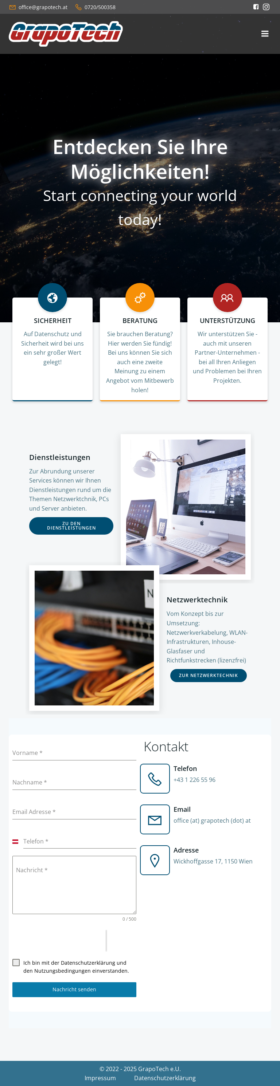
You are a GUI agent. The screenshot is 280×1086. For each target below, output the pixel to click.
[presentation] (59, 941)
